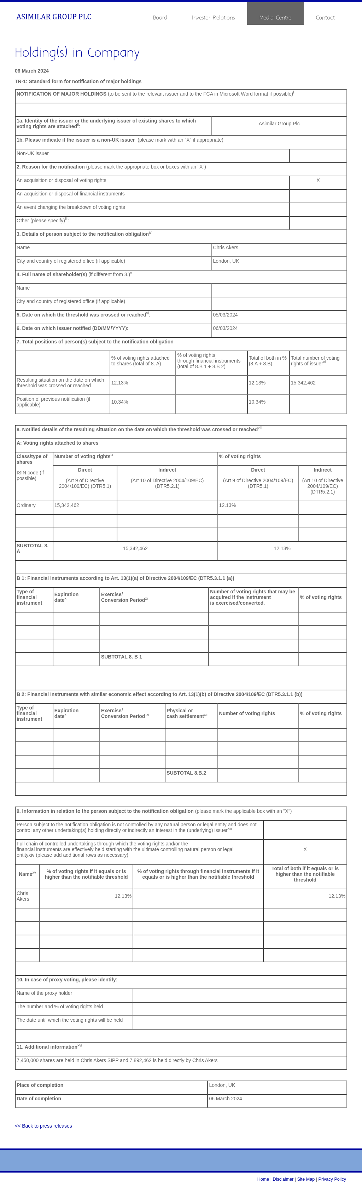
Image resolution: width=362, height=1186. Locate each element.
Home (263, 1179)
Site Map (306, 1179)
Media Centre (275, 18)
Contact (325, 18)
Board (160, 18)
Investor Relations (213, 18)
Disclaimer (283, 1179)
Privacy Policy (332, 1179)
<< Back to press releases (43, 1126)
